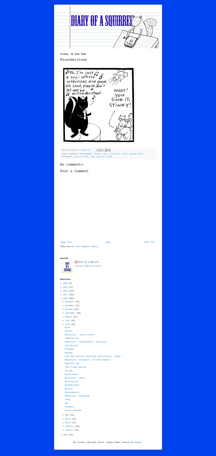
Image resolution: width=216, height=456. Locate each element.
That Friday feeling (75, 367)
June (68, 324)
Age (66, 403)
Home (108, 242)
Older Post (149, 242)
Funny (67, 400)
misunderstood (135, 154)
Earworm (68, 389)
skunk (85, 157)
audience (73, 154)
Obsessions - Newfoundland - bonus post (86, 342)
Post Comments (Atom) (87, 247)
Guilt (67, 328)
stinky (109, 157)
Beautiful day (72, 364)
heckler (97, 154)
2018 (66, 291)
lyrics (124, 154)
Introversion (71, 346)
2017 (66, 295)
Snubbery (69, 407)
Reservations (71, 382)
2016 (66, 299)
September (70, 313)
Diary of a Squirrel (88, 262)
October (69, 309)
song (92, 157)
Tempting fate (72, 338)
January (69, 430)
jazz (105, 154)
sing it (77, 157)
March (68, 423)
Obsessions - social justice (80, 335)
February (70, 426)
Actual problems (73, 410)
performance (67, 157)
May (67, 415)
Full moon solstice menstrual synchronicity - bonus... (94, 356)
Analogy (68, 353)
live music (114, 154)
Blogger (138, 442)
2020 (66, 283)
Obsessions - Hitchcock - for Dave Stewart (87, 360)
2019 (66, 287)
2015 (66, 435)
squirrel (100, 157)
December (70, 302)
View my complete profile (88, 266)
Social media (71, 374)
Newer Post (66, 242)
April (68, 419)
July (68, 321)
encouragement (85, 154)
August (69, 317)
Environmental (72, 392)
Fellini (68, 331)
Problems (69, 349)
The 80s (68, 371)
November (70, 306)
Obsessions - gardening (77, 396)
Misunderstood (72, 385)
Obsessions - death (75, 378)
